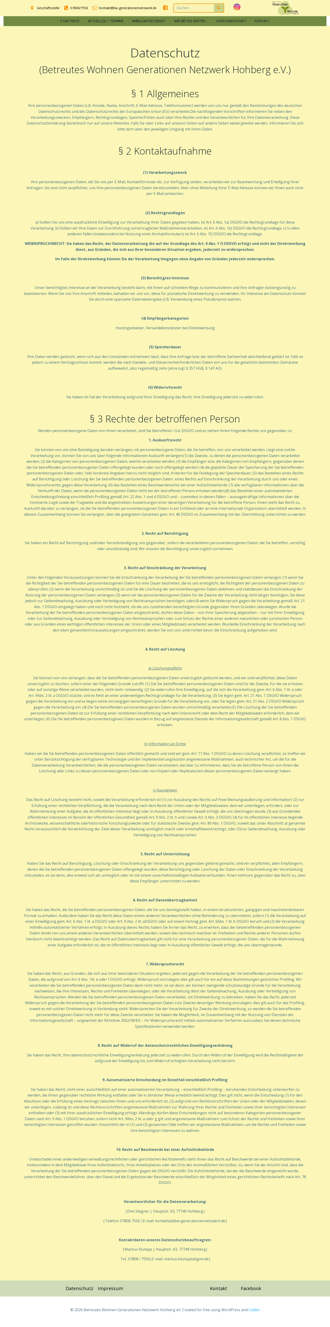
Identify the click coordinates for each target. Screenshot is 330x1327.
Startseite (70, 20)
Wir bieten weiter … (191, 20)
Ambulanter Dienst (149, 20)
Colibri (254, 1313)
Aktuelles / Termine (106, 20)
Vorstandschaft (231, 20)
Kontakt (262, 20)
